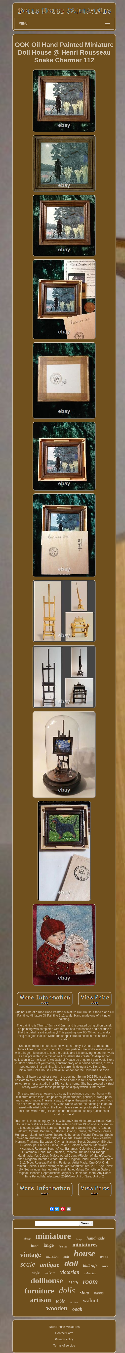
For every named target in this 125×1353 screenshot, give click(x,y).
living (79, 1239)
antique (49, 1264)
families (63, 1246)
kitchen (74, 1302)
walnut (90, 1300)
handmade (95, 1238)
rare (105, 1266)
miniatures (84, 1245)
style (36, 1273)
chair (27, 1239)
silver (50, 1272)
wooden (56, 1308)
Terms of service (64, 1345)
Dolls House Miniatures (64, 1327)
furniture (39, 1291)
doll (71, 1263)
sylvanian (90, 1273)
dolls (67, 1290)
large (48, 1245)
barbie (99, 1293)
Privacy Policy (64, 1339)
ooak (77, 1309)
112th (73, 1283)
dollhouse (47, 1280)
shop (84, 1292)
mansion (52, 1256)
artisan (40, 1300)
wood (104, 1257)
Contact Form (64, 1333)
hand (35, 1246)
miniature (53, 1236)
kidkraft (90, 1265)
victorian (70, 1272)
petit (66, 1256)
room (90, 1281)
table (60, 1301)
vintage (30, 1254)
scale (27, 1264)
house (84, 1253)
